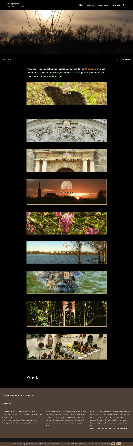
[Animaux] (66, 86)
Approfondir (105, 5)
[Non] (130, 444)
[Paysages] (66, 245)
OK (113, 444)
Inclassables (66, 314)
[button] (95, 5)
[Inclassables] (66, 306)
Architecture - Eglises (66, 159)
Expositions (66, 347)
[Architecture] (66, 123)
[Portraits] (66, 275)
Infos (118, 444)
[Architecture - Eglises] (66, 153)
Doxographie (13, 3)
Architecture (66, 129)
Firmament (66, 192)
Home (82, 5)
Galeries (91, 5)
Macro (66, 222)
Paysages (66, 251)
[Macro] (66, 216)
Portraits (67, 281)
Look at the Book (121, 428)
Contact (116, 5)
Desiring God (109, 428)
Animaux (66, 92)
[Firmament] (66, 184)
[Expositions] (66, 339)
